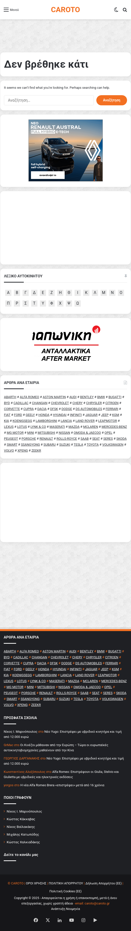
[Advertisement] (65, 502)
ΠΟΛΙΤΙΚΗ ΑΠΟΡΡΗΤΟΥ (66, 883)
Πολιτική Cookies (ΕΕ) (65, 891)
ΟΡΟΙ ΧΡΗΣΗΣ (36, 883)
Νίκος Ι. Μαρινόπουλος (24, 811)
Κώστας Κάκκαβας (21, 819)
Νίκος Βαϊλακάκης (21, 827)
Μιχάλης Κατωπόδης (23, 834)
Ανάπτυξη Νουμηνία (65, 909)
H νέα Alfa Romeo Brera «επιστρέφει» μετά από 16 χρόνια (62, 785)
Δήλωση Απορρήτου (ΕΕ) (103, 883)
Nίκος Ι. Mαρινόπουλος (20, 731)
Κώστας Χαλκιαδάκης (23, 842)
